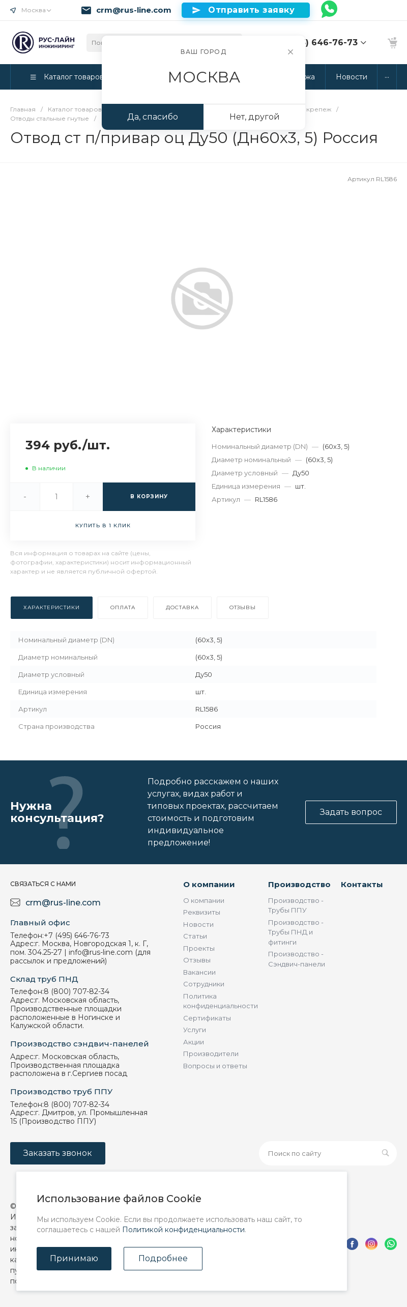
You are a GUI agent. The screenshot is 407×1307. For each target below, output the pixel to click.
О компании (209, 884)
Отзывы (197, 960)
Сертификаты (207, 1018)
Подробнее (163, 1258)
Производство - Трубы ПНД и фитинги (296, 932)
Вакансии (199, 972)
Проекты (199, 948)
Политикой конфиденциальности (183, 1229)
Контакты (362, 884)
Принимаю (74, 1258)
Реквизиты (201, 912)
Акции (193, 1042)
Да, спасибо (152, 117)
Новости (198, 924)
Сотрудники (203, 984)
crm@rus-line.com (133, 10)
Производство (299, 884)
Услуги (194, 1030)
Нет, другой (254, 117)
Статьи (195, 936)
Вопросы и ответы (215, 1066)
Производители (211, 1053)
